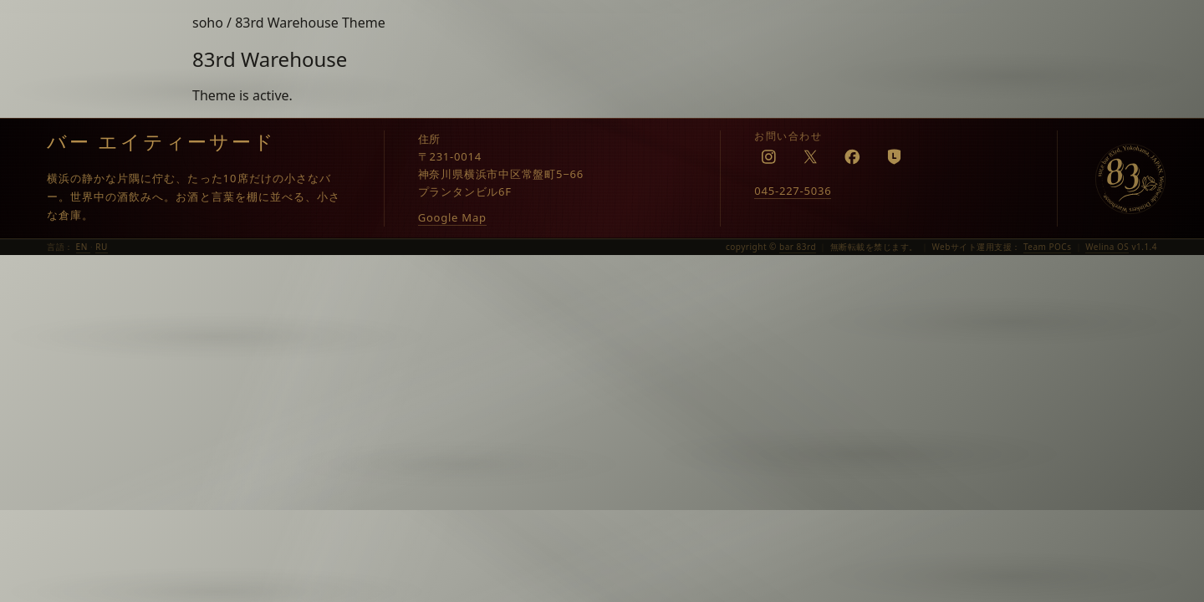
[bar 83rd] (1130, 179)
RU (101, 247)
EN (83, 247)
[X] (810, 156)
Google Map (452, 217)
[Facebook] (852, 156)
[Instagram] (768, 156)
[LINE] (894, 156)
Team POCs (1047, 247)
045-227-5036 (792, 190)
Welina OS (1107, 247)
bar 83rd (797, 247)
